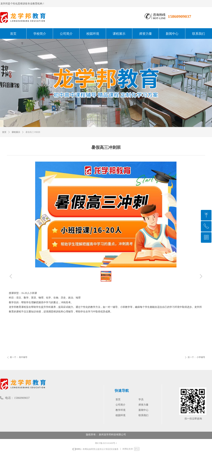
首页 (4, 132)
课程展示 (16, 132)
